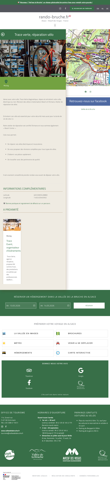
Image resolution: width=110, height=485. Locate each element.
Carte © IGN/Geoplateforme (102, 85)
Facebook (29, 388)
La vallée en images (26, 333)
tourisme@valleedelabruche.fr (12, 433)
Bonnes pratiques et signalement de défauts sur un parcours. (28, 203)
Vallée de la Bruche (88, 109)
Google (80, 376)
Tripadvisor (29, 376)
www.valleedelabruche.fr (10, 430)
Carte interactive (79, 353)
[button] (55, 25)
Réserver (89, 305)
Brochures (75, 333)
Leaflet (91, 85)
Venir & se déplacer (80, 343)
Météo (18, 343)
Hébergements (23, 353)
